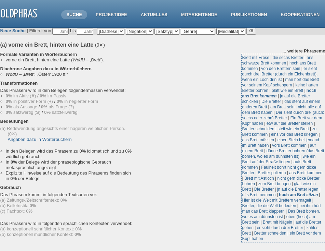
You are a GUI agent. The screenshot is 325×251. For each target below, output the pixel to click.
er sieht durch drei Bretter (280, 227)
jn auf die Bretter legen (298, 189)
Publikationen (249, 14)
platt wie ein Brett (287, 90)
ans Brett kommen (305, 172)
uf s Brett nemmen (259, 194)
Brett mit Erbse (255, 57)
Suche (74, 14)
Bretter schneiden (258, 129)
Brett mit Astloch (259, 178)
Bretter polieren (272, 172)
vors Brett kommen (289, 145)
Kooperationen (300, 14)
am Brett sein (282, 107)
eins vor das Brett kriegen (294, 134)
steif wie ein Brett (293, 129)
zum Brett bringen (274, 183)
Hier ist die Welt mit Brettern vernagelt (276, 200)
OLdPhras (18, 14)
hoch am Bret (298, 194)
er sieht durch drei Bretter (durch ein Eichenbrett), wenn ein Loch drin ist (280, 74)
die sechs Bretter (288, 57)
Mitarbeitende (199, 14)
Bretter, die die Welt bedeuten (269, 205)
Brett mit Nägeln (277, 222)
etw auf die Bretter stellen (290, 123)
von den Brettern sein (280, 68)
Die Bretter (271, 101)
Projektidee (111, 14)
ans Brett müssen (258, 140)
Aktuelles (154, 14)
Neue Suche (13, 30)
